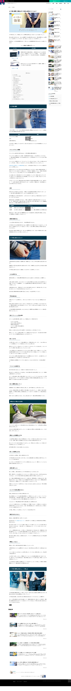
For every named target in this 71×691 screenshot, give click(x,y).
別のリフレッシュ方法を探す (18, 85)
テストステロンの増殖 (17, 76)
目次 (26, 73)
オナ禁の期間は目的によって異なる (19, 101)
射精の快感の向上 (17, 79)
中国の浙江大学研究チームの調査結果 (16, 167)
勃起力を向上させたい (17, 98)
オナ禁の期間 (52, 96)
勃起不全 (60, 3)
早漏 (56, 3)
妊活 (14, 77)
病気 (64, 3)
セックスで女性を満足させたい (19, 96)
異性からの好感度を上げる (18, 92)
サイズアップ (48, 3)
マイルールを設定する (17, 88)
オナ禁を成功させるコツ (17, 80)
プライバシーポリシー (19, 686)
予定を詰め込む (16, 83)
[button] (61, 9)
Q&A (68, 3)
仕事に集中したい (17, 95)
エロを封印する (16, 82)
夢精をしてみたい (17, 99)
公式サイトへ (14, 55)
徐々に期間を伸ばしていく (18, 89)
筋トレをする (16, 86)
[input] (55, 9)
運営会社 (14, 686)
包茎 (53, 3)
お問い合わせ (25, 686)
